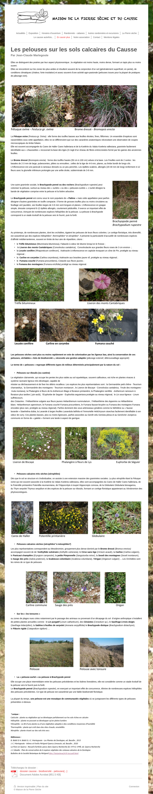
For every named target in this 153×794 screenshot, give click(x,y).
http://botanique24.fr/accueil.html (63, 753)
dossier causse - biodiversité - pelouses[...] (43, 771)
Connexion (134, 786)
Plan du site (42, 786)
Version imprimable (25, 786)
